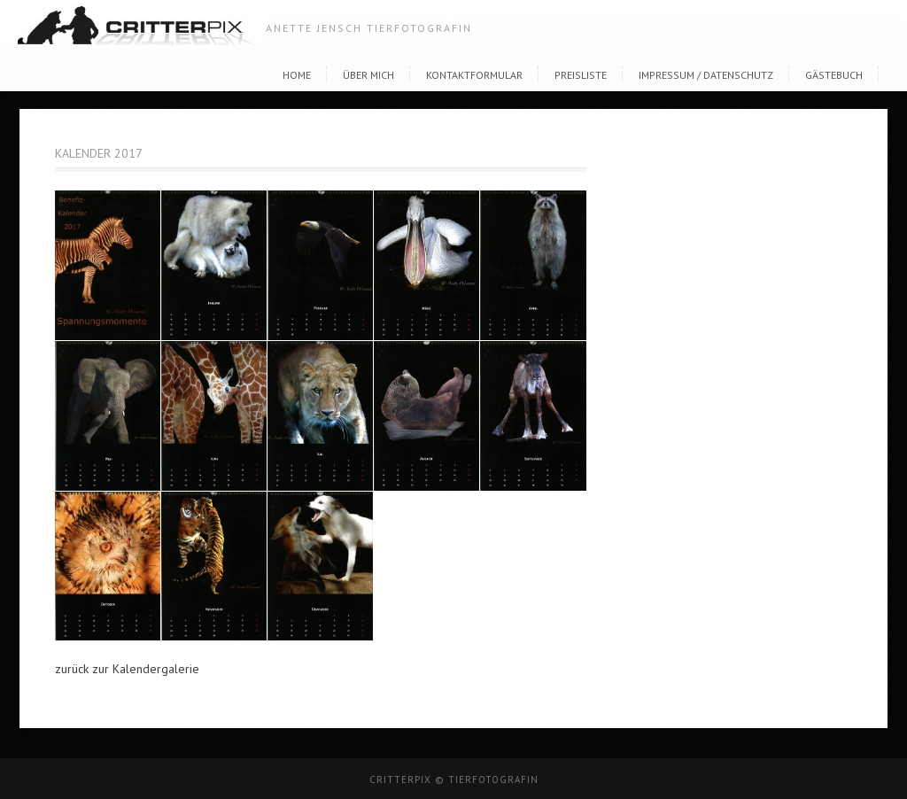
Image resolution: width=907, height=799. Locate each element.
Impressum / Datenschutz (706, 74)
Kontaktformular (474, 74)
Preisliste (580, 74)
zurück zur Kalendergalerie (127, 669)
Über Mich (368, 74)
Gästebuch (834, 74)
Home (297, 74)
